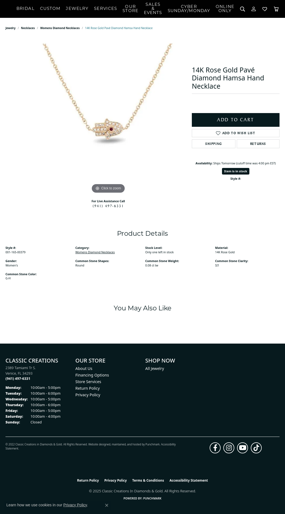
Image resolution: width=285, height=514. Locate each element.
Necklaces (28, 28)
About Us (83, 368)
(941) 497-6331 (108, 205)
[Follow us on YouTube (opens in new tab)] (242, 447)
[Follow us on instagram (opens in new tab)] (228, 447)
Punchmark (153, 444)
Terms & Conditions (148, 480)
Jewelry (77, 9)
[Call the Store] (17, 378)
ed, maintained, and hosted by (126, 444)
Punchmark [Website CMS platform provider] (152, 498)
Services (105, 9)
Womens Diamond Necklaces (60, 28)
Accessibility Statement (188, 480)
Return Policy (87, 388)
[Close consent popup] (106, 505)
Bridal (25, 9)
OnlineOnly (225, 9)
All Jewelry (154, 368)
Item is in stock (235, 171)
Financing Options (92, 375)
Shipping (213, 144)
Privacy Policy (87, 394)
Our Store (130, 9)
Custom (50, 9)
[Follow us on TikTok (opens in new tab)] (256, 447)
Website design (97, 444)
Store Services (88, 381)
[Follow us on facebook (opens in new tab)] (215, 447)
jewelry (10, 28)
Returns (258, 144)
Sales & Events (153, 9)
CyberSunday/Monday (189, 9)
